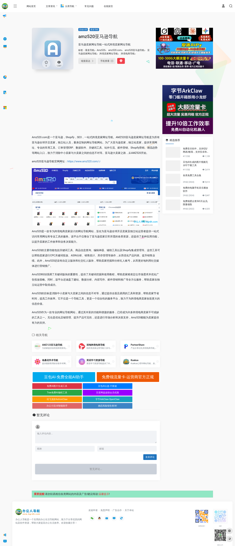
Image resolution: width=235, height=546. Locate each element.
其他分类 (83, 29)
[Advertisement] (96, 108)
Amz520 (101, 50)
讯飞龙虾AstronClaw (47, 392)
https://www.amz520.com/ (83, 161)
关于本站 (129, 497)
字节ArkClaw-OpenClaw (80, 392)
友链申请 (93, 497)
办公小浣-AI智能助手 (111, 392)
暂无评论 (43, 402)
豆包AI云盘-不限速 (79, 386)
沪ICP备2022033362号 (56, 539)
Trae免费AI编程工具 (112, 386)
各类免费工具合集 (192, 175)
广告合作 (117, 497)
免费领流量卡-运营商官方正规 (128, 377)
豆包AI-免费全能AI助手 (64, 377)
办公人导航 (41, 539)
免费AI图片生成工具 (48, 386)
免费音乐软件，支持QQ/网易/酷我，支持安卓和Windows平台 (196, 150)
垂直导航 (94, 29)
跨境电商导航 (128, 53)
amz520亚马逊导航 (134, 50)
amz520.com (115, 50)
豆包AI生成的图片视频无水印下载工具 (195, 164)
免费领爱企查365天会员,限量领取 (195, 203)
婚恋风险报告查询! (143, 392)
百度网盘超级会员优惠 (144, 386)
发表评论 (150, 443)
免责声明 (105, 497)
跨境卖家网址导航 (109, 53)
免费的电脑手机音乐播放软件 (195, 189)
